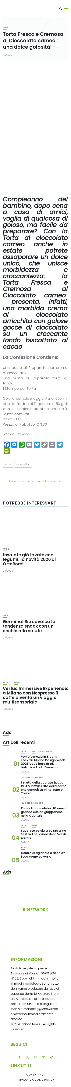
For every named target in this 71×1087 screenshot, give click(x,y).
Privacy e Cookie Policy (35, 1080)
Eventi (6, 683)
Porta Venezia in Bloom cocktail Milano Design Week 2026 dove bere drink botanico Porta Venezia (43, 762)
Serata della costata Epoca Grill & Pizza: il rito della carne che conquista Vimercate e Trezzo (43, 788)
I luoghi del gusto (43, 751)
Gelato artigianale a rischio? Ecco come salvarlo (43, 855)
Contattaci (35, 1074)
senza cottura (23, 464)
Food (6, 27)
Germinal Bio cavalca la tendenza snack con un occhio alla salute (29, 626)
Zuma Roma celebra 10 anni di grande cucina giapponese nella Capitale (44, 812)
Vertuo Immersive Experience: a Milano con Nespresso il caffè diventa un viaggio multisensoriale (35, 695)
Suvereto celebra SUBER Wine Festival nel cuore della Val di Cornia (43, 834)
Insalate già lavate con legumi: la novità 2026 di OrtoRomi (29, 559)
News (24, 848)
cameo (8, 464)
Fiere (34, 825)
